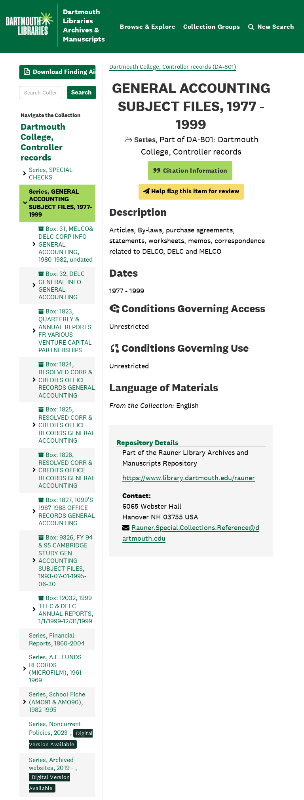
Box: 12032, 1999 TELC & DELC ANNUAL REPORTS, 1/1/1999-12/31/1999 (65, 609)
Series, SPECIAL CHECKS (51, 173)
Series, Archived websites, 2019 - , (53, 774)
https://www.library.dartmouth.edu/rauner (188, 477)
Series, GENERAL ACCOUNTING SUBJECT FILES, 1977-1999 (60, 203)
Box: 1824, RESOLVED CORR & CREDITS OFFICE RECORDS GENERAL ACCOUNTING (66, 380)
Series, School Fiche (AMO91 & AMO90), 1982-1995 (57, 702)
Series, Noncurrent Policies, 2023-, (61, 734)
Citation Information (190, 170)
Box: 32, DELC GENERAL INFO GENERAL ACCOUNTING (61, 285)
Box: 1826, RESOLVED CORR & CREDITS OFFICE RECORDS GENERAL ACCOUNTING (66, 470)
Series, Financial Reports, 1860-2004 (57, 639)
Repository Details (147, 442)
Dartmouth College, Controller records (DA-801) (172, 66)
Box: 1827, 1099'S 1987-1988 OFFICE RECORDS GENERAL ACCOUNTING (66, 511)
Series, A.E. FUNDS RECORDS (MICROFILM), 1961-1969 (56, 668)
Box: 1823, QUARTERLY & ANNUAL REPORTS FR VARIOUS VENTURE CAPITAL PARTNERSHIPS (65, 330)
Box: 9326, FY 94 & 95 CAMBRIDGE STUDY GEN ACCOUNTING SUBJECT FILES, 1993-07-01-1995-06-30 (65, 560)
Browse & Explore (147, 27)
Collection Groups (211, 27)
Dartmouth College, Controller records (43, 142)
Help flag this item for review (191, 191)
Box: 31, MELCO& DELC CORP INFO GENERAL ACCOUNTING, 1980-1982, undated (65, 244)
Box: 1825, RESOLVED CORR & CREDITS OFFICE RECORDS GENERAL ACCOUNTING (66, 425)
